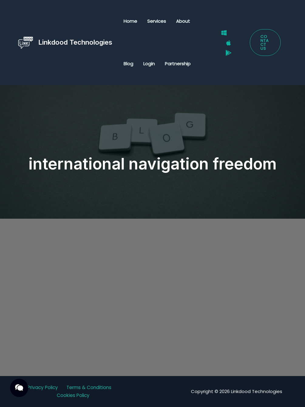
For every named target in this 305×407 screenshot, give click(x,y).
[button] (265, 42)
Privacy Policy (41, 387)
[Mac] (227, 43)
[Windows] (222, 35)
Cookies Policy (73, 395)
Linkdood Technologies (75, 42)
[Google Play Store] (227, 50)
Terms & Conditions (90, 387)
